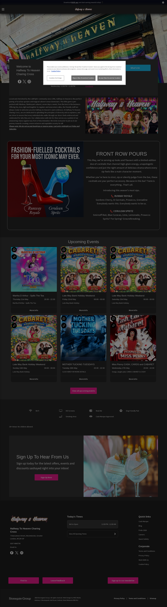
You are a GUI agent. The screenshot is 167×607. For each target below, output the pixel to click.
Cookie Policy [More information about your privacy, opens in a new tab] (56, 71)
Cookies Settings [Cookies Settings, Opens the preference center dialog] (55, 78)
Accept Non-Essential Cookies (110, 78)
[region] (84, 73)
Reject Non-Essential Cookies (83, 78)
